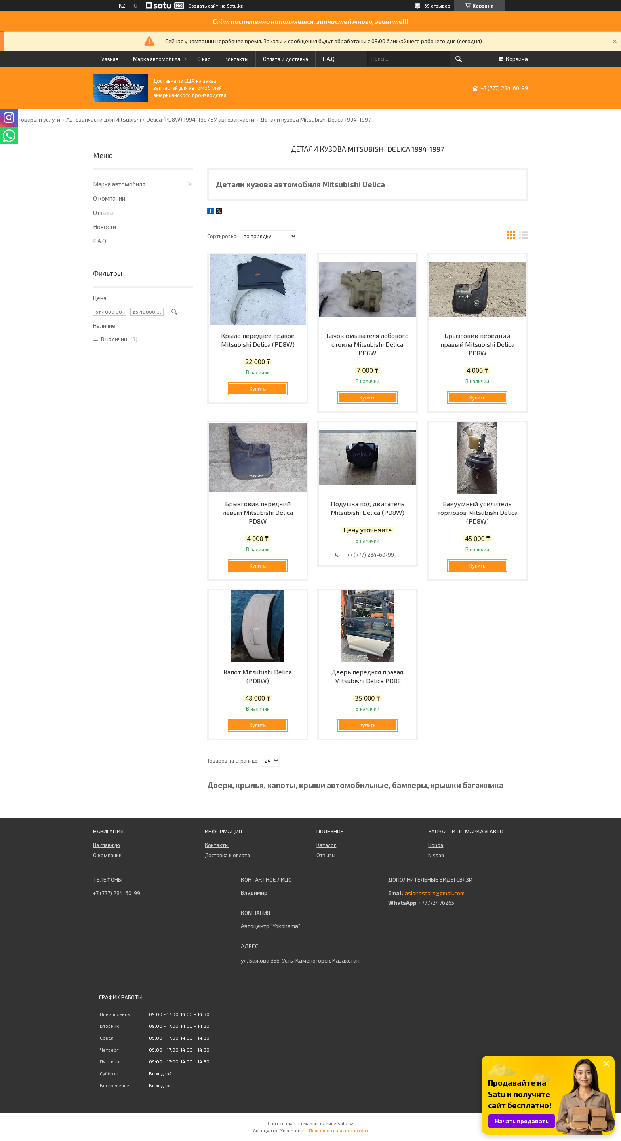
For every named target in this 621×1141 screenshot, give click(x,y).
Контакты (236, 59)
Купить (258, 389)
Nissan (436, 855)
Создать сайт (203, 5)
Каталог (326, 845)
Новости (104, 226)
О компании (109, 198)
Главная (109, 59)
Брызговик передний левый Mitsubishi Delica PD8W (258, 512)
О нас (203, 59)
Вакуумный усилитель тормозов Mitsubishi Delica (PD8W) (477, 512)
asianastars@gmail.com (435, 893)
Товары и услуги (39, 119)
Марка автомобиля (156, 59)
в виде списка (523, 236)
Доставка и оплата (227, 855)
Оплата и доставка (285, 59)
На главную (106, 845)
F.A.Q (329, 59)
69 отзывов (437, 5)
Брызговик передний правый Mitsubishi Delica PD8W (477, 344)
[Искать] (458, 59)
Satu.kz (345, 1123)
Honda (435, 845)
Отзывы (103, 212)
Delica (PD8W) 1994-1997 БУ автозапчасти (200, 119)
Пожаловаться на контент (338, 1130)
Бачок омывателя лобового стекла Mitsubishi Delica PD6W (367, 344)
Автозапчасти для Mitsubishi (103, 119)
